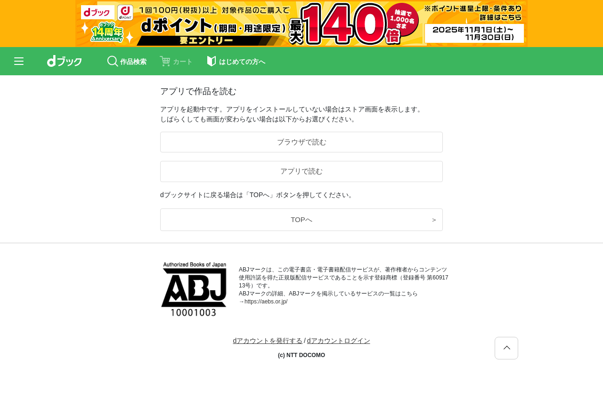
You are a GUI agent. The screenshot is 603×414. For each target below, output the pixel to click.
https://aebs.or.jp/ (265, 301)
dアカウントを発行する (267, 340)
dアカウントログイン (338, 340)
